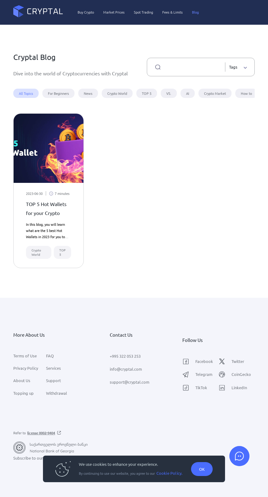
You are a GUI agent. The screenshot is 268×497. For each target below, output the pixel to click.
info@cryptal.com (126, 369)
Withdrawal (56, 393)
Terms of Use (25, 355)
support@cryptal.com (129, 382)
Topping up (23, 393)
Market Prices (114, 12)
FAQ (50, 355)
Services (53, 368)
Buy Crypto (86, 12)
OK (202, 469)
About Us (21, 380)
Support (53, 380)
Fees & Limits (172, 12)
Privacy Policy (25, 368)
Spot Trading (143, 12)
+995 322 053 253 (125, 356)
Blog (195, 12)
